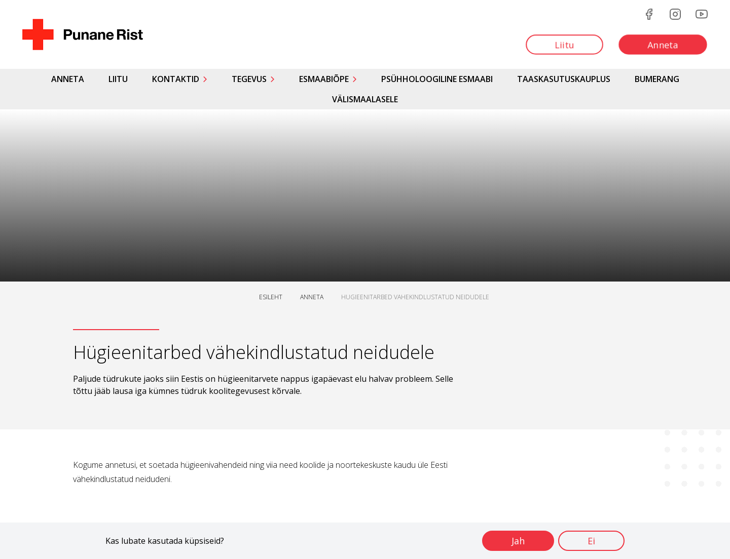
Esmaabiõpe (324, 79)
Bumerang (657, 79)
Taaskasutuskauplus (563, 79)
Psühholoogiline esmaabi (437, 79)
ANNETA (311, 297)
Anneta (67, 79)
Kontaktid (175, 79)
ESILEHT (270, 297)
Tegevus (249, 79)
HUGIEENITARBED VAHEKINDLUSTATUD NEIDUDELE (415, 297)
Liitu (118, 79)
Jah (518, 541)
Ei (591, 541)
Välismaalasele (365, 99)
